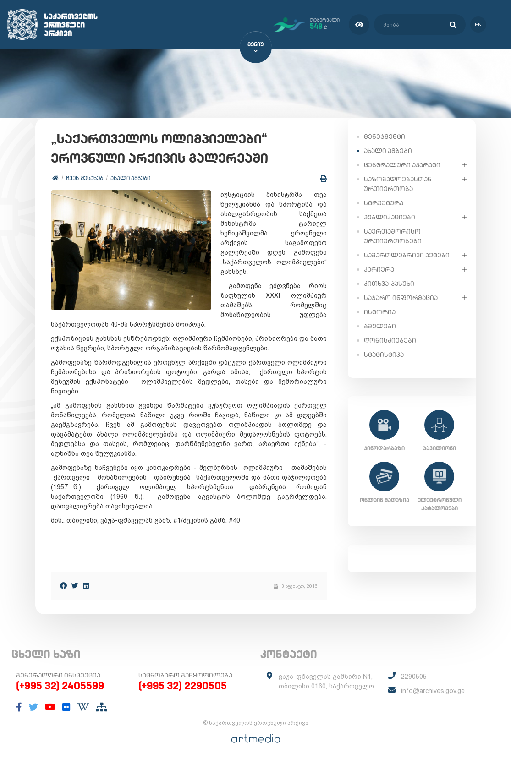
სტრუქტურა (383, 202)
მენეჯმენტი (384, 136)
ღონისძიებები (390, 340)
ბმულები (380, 326)
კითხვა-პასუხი (389, 283)
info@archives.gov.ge (433, 691)
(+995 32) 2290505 (182, 686)
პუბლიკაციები (389, 217)
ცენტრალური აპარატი (402, 164)
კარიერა (379, 269)
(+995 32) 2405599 (60, 686)
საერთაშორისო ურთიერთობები (393, 236)
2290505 (414, 677)
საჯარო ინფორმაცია (401, 297)
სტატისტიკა (384, 354)
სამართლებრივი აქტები (407, 255)
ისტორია (380, 311)
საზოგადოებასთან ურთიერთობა (398, 183)
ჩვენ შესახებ (85, 178)
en (477, 24)
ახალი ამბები (131, 178)
